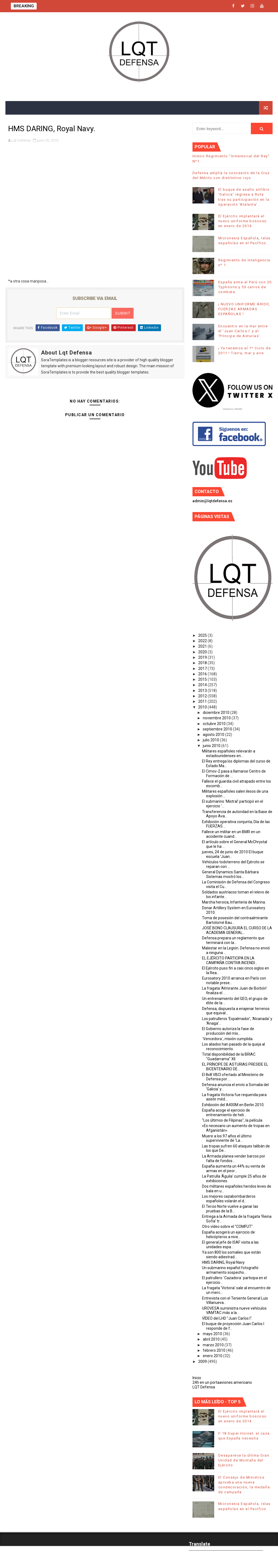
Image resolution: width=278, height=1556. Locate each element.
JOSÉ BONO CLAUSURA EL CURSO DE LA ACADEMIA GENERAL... (237, 930)
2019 (203, 657)
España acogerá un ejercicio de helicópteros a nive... (228, 1234)
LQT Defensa (203, 1387)
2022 (203, 641)
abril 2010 (211, 1339)
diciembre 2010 (216, 712)
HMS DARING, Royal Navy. (223, 1262)
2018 (203, 663)
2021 (203, 646)
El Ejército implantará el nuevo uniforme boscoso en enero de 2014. (242, 221)
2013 (203, 690)
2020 (203, 652)
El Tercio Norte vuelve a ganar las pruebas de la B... (230, 1208)
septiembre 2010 (218, 729)
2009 (203, 1361)
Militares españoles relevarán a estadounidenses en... (228, 753)
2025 (203, 635)
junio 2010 (212, 746)
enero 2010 (213, 1356)
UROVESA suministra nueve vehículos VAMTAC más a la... (234, 1310)
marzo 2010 (214, 1345)
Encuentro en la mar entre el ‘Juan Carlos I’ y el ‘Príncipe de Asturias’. (243, 331)
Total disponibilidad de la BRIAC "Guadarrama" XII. (228, 1056)
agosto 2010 (214, 734)
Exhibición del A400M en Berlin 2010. (233, 1105)
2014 (203, 685)
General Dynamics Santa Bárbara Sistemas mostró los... (230, 874)
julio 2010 (211, 740)
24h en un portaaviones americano (222, 1382)
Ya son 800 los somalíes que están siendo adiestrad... (231, 1254)
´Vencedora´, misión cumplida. (227, 1039)
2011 (203, 701)
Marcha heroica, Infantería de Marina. (234, 902)
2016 (203, 674)
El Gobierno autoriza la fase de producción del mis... (228, 1031)
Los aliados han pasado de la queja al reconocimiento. (233, 1046)
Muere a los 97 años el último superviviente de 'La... (227, 1138)
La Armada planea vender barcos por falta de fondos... (233, 1158)
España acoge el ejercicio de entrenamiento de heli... (226, 1112)
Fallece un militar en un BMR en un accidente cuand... (231, 834)
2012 (203, 696)
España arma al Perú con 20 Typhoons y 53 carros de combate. (245, 287)
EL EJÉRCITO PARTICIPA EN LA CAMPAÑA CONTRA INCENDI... (229, 960)
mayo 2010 (213, 1334)
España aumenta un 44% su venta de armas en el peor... (233, 1168)
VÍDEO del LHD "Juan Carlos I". (227, 1318)
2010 (203, 707)
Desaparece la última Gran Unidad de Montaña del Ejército (244, 1460)
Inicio (196, 1378)
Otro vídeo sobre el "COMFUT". (228, 1226)
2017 (203, 668)
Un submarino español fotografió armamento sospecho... (230, 1270)
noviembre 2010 (217, 718)
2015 (203, 679)
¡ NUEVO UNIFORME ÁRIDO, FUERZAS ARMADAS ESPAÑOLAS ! (244, 309)
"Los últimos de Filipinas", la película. (232, 1120)
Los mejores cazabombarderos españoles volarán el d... (228, 1198)
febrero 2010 (214, 1350)
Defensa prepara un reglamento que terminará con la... (233, 940)
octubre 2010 (214, 723)
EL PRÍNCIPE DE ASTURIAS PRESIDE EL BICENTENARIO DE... (235, 1066)
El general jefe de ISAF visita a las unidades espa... (230, 1244)
